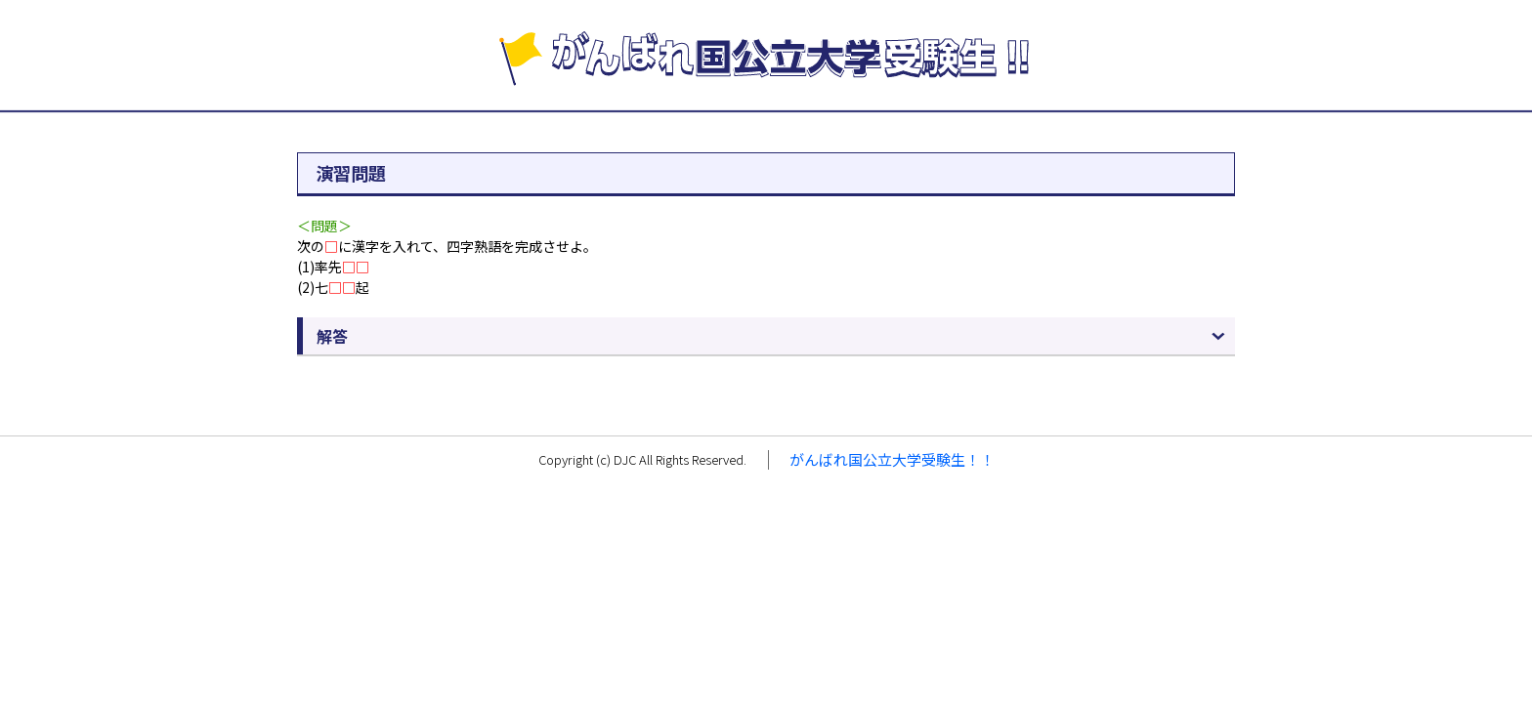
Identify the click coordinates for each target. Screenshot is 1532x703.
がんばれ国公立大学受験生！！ (892, 459)
